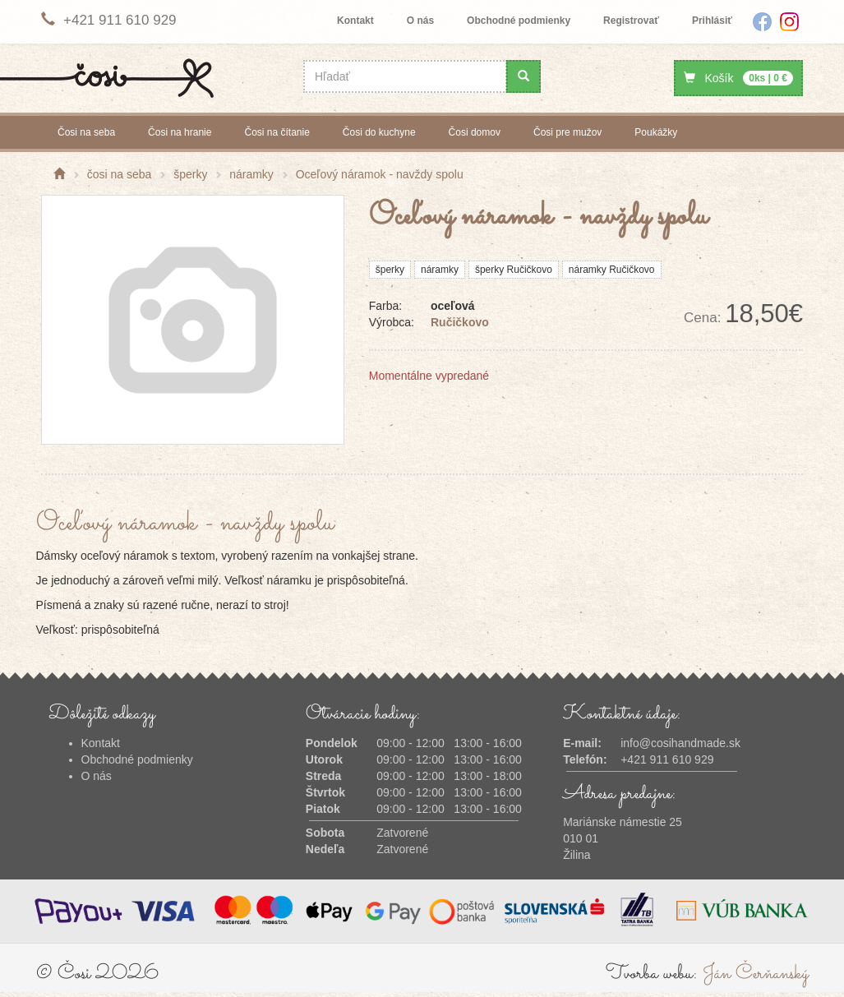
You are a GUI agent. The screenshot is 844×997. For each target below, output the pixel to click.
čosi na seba (86, 132)
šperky (390, 269)
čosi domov (474, 132)
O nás (420, 20)
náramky (440, 269)
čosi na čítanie (276, 132)
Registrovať (631, 20)
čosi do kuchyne (379, 132)
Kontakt (355, 20)
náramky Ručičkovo (612, 269)
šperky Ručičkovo (513, 269)
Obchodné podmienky (518, 20)
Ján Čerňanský (756, 974)
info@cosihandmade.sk (680, 743)
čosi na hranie (179, 132)
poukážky (655, 132)
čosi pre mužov (567, 132)
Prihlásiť (712, 20)
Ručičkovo (460, 322)
